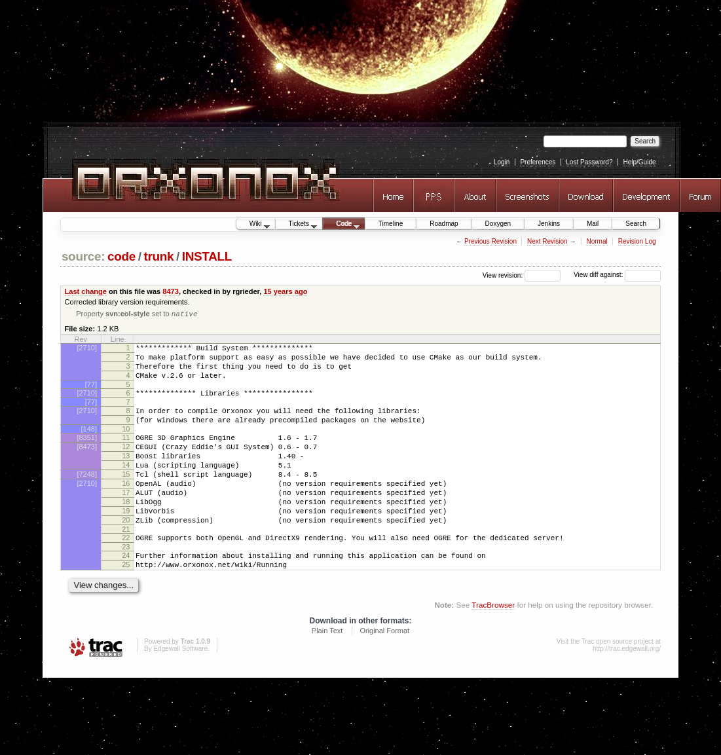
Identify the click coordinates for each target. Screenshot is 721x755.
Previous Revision (490, 241)
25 (126, 603)
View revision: (503, 274)
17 (126, 519)
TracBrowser (493, 645)
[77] (91, 393)
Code (341, 224)
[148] (89, 444)
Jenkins (549, 223)
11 (126, 452)
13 (126, 475)
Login (501, 162)
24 (126, 592)
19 (126, 541)
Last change (86, 291)
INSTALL (207, 256)
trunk (158, 256)
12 (126, 464)
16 (126, 508)
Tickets (297, 224)
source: (83, 256)
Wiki (253, 224)
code (121, 256)
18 (126, 530)
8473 (170, 291)
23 (126, 583)
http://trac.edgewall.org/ (627, 689)
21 (126, 564)
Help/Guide (639, 162)
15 (126, 497)
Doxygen (498, 223)
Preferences (537, 162)
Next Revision (547, 241)
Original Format (384, 671)
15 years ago (285, 291)
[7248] (87, 497)
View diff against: (617, 274)
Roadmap (444, 223)
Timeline (391, 223)
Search (635, 223)
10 (126, 444)
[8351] (87, 452)
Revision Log (637, 241)
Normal (596, 241)
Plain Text (327, 671)
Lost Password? (589, 162)
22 (126, 572)
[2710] (87, 349)
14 (126, 486)
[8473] (87, 464)
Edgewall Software (180, 689)
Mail (593, 223)
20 (126, 553)
